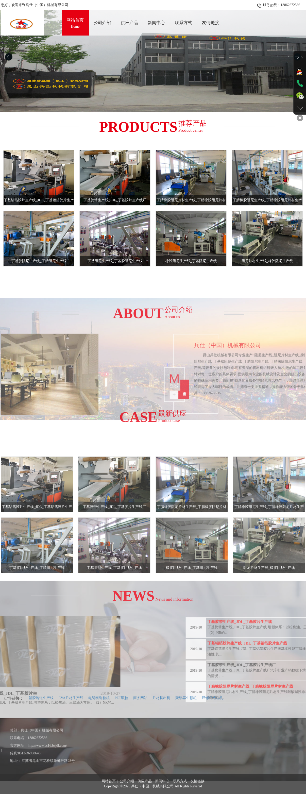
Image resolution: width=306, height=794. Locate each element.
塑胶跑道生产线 (41, 698)
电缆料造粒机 (99, 698)
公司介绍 (127, 791)
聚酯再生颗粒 (186, 698)
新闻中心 (162, 791)
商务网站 (140, 698)
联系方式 (180, 791)
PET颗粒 (121, 698)
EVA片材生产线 (71, 698)
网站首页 (108, 791)
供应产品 (145, 791)
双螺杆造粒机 (212, 698)
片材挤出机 (161, 698)
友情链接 (197, 791)
